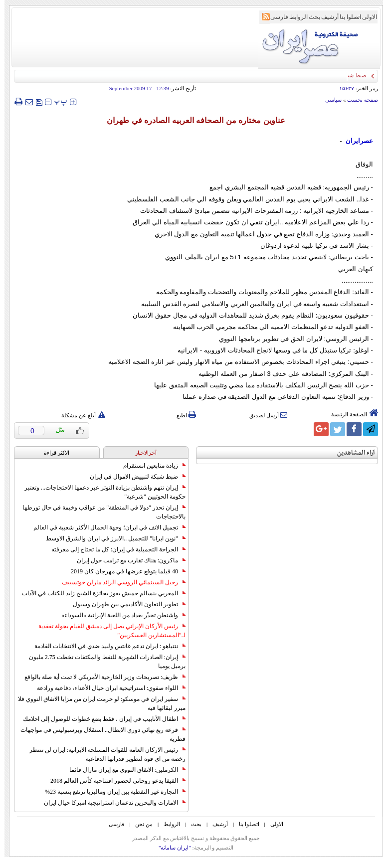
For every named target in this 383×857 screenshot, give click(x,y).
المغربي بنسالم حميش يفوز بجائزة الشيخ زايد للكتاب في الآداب (99, 593)
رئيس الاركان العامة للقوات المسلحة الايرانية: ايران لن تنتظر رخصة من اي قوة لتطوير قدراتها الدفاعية (103, 754)
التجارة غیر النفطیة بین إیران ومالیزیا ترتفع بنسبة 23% (110, 791)
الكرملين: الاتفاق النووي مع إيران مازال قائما (123, 769)
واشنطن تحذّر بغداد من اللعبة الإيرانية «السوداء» (119, 615)
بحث (310, 16)
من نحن (139, 824)
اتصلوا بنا (346, 16)
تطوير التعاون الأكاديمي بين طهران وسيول (124, 604)
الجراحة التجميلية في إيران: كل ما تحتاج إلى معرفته (114, 549)
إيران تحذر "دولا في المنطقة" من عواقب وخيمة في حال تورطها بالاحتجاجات (99, 512)
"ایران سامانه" (170, 848)
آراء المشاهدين (352, 453)
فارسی (275, 16)
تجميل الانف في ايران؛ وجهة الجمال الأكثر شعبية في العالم (105, 527)
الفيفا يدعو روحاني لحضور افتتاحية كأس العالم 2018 (113, 780)
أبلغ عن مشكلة (79, 415)
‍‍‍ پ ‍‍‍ (56, 101)
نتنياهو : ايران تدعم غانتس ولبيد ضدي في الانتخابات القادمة (105, 646)
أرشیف (325, 16)
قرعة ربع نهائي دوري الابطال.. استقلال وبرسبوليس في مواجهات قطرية (98, 734)
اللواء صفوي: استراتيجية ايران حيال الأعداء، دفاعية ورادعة (106, 688)
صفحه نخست (358, 100)
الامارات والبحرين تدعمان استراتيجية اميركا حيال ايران (110, 802)
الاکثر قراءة (52, 453)
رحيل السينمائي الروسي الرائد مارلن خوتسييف (119, 582)
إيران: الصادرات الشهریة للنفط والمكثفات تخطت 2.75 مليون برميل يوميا (102, 662)
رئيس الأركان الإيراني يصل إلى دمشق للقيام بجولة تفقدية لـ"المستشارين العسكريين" (107, 631)
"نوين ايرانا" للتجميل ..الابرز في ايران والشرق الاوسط (111, 538)
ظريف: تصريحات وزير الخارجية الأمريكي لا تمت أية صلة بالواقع (100, 677)
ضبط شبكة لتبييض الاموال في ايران (133, 476)
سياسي (329, 100)
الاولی (365, 16)
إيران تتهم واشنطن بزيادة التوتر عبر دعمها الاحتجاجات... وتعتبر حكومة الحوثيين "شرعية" (100, 492)
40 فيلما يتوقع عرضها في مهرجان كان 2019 (123, 571)
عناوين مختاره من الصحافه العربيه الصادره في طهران (191, 120)
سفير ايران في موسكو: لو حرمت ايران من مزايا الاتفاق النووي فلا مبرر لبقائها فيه (97, 703)
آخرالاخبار (141, 453)
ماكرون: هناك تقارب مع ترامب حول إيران (126, 560)
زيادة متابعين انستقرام (150, 465)
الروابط (294, 16)
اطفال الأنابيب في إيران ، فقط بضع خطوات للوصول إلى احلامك (99, 718)
